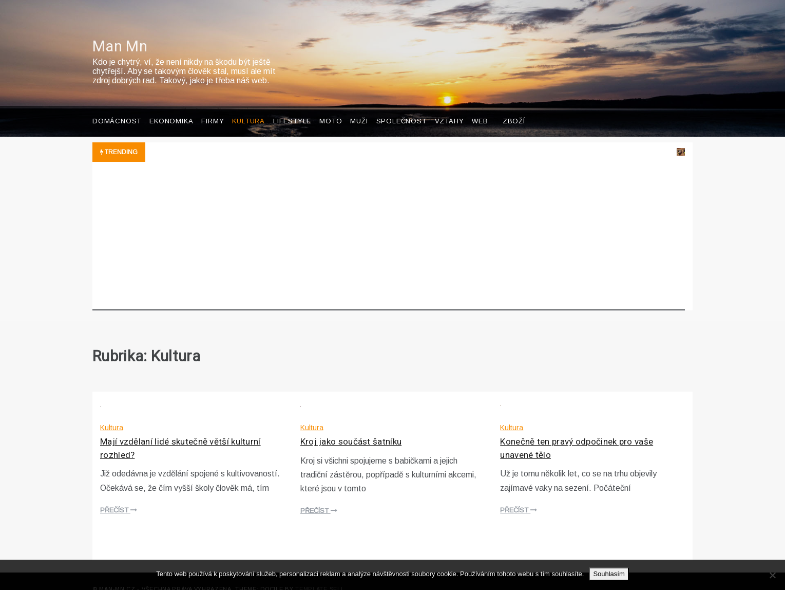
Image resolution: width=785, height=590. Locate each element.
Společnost (401, 105)
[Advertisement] (388, 223)
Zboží (514, 105)
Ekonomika (171, 105)
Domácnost (116, 105)
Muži (359, 105)
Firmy (212, 105)
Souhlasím (608, 574)
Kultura (248, 105)
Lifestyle (292, 105)
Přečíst (118, 495)
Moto (330, 105)
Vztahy (449, 105)
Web (480, 105)
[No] (772, 575)
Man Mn (119, 31)
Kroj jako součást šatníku (351, 426)
